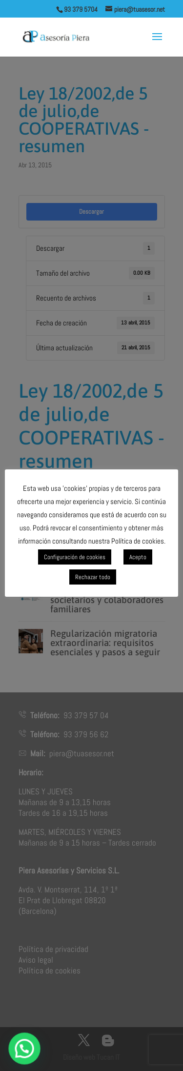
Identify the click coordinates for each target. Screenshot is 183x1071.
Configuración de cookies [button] (74, 557)
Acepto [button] (137, 557)
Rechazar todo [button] (92, 577)
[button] (21, 1049)
